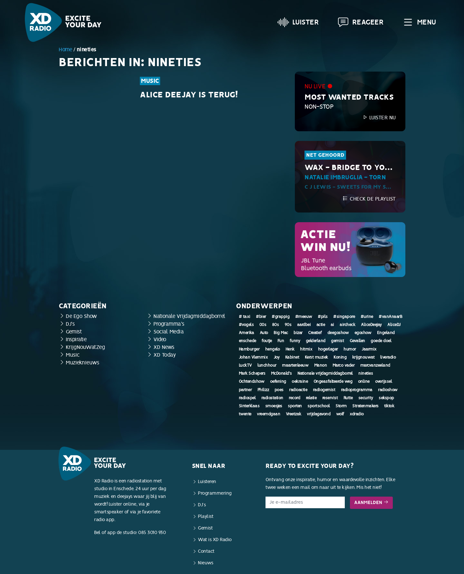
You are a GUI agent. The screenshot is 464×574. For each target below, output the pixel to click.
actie (320, 324)
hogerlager (328, 349)
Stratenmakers (365, 406)
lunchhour (266, 365)
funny (295, 340)
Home (65, 49)
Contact (206, 551)
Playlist (205, 516)
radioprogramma (356, 389)
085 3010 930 (152, 532)
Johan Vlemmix (253, 357)
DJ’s (202, 505)
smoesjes (273, 406)
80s (275, 324)
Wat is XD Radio (215, 540)
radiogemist (324, 389)
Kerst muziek (316, 357)
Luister (298, 22)
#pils (323, 316)
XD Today (164, 354)
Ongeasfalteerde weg (333, 381)
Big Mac (281, 332)
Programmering (215, 493)
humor (349, 349)
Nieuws (205, 563)
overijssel (383, 381)
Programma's (168, 324)
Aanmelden (371, 503)
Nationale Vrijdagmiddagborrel (189, 316)
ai (332, 324)
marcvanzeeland (375, 365)
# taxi (244, 316)
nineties (365, 373)
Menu (419, 22)
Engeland (386, 332)
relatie (311, 398)
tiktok (389, 406)
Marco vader (344, 365)
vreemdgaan (268, 414)
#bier (261, 316)
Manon (320, 365)
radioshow (388, 389)
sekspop (386, 398)
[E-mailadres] (305, 502)
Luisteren (207, 482)
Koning (340, 357)
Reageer (360, 22)
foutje (267, 340)
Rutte (348, 398)
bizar (298, 332)
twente (245, 414)
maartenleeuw (295, 365)
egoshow (363, 332)
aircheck (347, 324)
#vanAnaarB (390, 316)
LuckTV (245, 365)
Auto (264, 332)
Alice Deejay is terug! (188, 94)
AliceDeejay (371, 324)
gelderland (315, 340)
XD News (163, 347)
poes (279, 389)
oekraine (300, 381)
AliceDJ (394, 324)
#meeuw (303, 316)
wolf (340, 414)
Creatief (315, 332)
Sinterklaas (249, 406)
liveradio (388, 357)
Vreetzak (293, 414)
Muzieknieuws (82, 362)
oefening (278, 381)
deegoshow (338, 332)
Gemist (74, 331)
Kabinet (292, 357)
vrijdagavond (318, 414)
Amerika (246, 332)
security (365, 398)
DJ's (70, 324)
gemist (337, 340)
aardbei (304, 324)
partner (245, 389)
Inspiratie (76, 339)
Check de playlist (369, 198)
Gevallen (357, 340)
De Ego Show (81, 316)
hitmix (306, 349)
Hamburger (249, 349)
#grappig (280, 316)
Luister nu (379, 117)
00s (262, 324)
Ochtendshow (252, 381)
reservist (330, 398)
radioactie (298, 389)
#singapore (344, 316)
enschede (247, 340)
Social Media (168, 331)
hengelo (272, 349)
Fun (280, 340)
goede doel (381, 340)
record (294, 398)
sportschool (318, 406)
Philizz (263, 389)
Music (150, 81)
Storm (341, 406)
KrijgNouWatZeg (85, 347)
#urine (367, 316)
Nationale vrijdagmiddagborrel (325, 373)
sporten (295, 406)
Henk (290, 349)
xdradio (357, 414)
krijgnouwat (363, 357)
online (364, 381)
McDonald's (281, 373)
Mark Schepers (252, 373)
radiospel (247, 398)
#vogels (246, 324)
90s (288, 324)
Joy (277, 357)
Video (159, 339)
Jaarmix (369, 349)
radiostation (272, 398)
